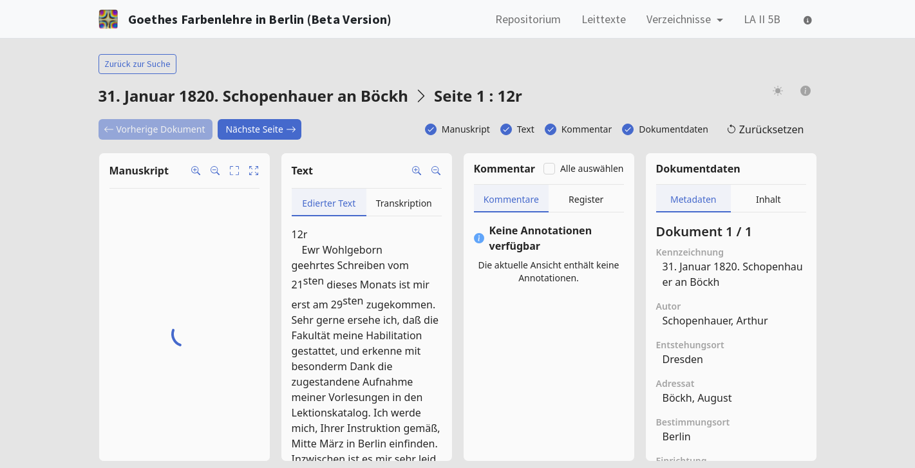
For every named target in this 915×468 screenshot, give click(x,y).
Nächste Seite (260, 129)
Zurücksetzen (765, 129)
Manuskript (466, 129)
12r (300, 234)
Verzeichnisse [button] (679, 19)
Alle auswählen (592, 168)
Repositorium (528, 19)
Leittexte (603, 19)
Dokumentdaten (673, 129)
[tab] (329, 202)
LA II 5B (762, 19)
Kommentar (586, 129)
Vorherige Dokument (154, 129)
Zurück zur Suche (137, 64)
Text (525, 129)
